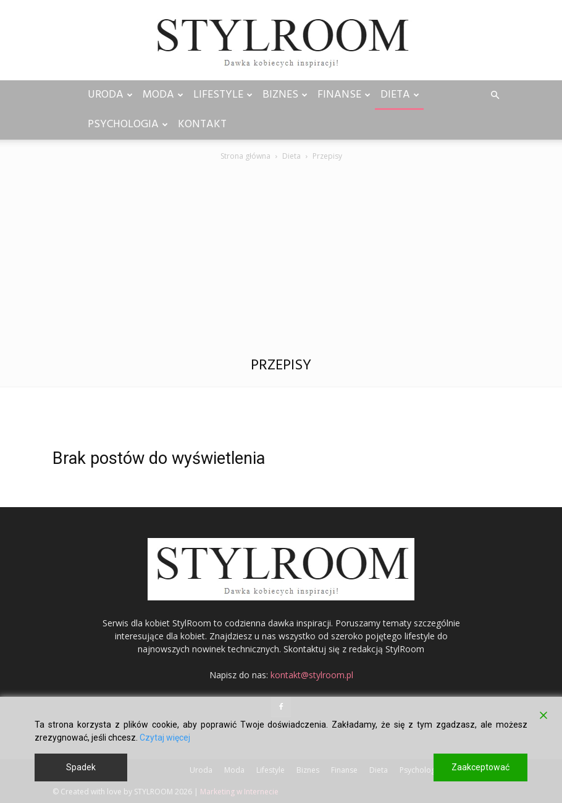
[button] (495, 95)
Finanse (344, 95)
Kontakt (202, 124)
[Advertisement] (281, 255)
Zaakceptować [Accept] (480, 767)
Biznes (285, 95)
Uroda (110, 95)
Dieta (399, 95)
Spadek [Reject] (81, 767)
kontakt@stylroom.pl (312, 675)
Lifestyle (223, 95)
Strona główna (245, 156)
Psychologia (128, 124)
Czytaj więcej (165, 737)
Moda (163, 95)
